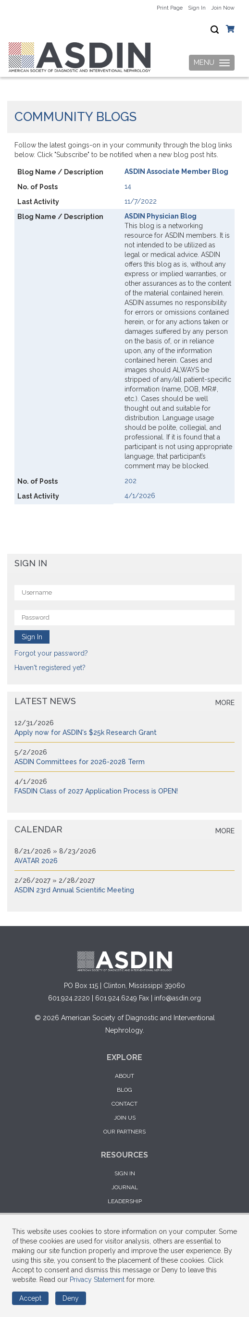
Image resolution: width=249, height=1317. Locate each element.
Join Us (125, 1117)
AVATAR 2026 (36, 861)
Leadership (125, 1201)
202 (130, 481)
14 (127, 186)
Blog (124, 1089)
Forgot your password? (51, 653)
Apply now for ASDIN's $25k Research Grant (85, 732)
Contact (124, 1103)
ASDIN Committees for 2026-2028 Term (79, 762)
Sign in (124, 1173)
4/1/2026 (139, 496)
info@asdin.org (177, 998)
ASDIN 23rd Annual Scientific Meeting (74, 890)
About (124, 1076)
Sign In (197, 8)
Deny (70, 1298)
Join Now (223, 8)
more (225, 703)
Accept (30, 1298)
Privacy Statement (97, 1279)
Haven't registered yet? (50, 667)
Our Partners (124, 1131)
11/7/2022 (140, 201)
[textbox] (214, 30)
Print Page (170, 8)
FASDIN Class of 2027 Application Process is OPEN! (96, 791)
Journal (125, 1187)
